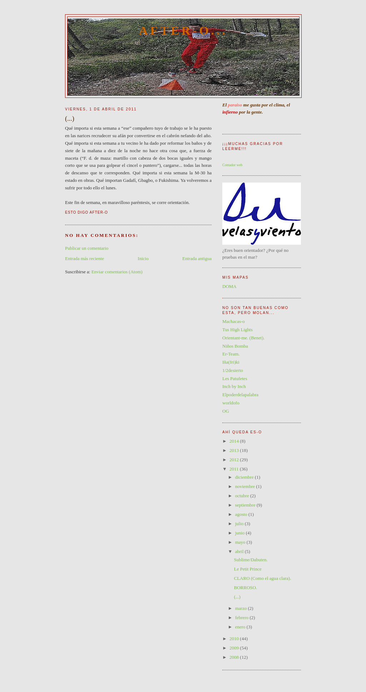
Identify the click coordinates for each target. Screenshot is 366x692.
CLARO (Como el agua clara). (262, 578)
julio (240, 523)
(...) (237, 596)
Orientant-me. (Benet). (243, 337)
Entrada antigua (197, 258)
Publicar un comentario (86, 248)
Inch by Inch (234, 386)
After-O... (183, 30)
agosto (241, 514)
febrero (242, 617)
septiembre (246, 505)
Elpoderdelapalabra (240, 394)
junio (240, 533)
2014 (234, 441)
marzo (241, 608)
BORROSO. (245, 587)
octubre (242, 495)
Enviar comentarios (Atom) (117, 271)
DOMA (229, 286)
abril (240, 551)
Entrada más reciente (84, 258)
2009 (234, 648)
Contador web (232, 165)
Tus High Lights (237, 329)
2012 (234, 459)
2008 (234, 657)
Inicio (143, 258)
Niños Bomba (235, 346)
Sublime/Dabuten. (250, 559)
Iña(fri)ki (230, 362)
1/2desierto (232, 370)
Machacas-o (233, 321)
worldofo (230, 402)
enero (241, 626)
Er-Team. (230, 354)
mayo (241, 542)
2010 (234, 638)
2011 (234, 469)
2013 (234, 450)
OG (225, 411)
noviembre (245, 486)
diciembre (245, 477)
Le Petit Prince (247, 569)
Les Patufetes (234, 378)
